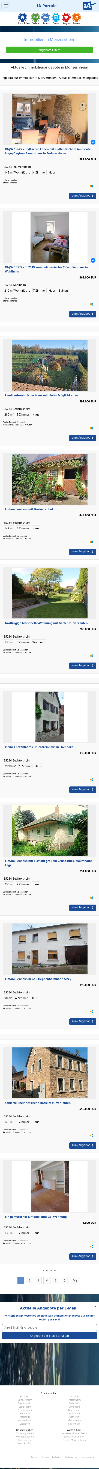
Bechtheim (74, 1403)
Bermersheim (24, 1403)
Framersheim (25, 1410)
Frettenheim (74, 1399)
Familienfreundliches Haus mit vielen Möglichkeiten (41, 395)
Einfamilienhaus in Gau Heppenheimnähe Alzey (38, 979)
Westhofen (74, 1396)
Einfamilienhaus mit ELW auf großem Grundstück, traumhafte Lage (48, 863)
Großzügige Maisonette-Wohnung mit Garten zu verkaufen (46, 623)
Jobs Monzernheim (74, 1436)
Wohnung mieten (25, 1433)
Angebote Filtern (49, 50)
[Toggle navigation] (6, 5)
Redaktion (57, 1457)
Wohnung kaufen (25, 1436)
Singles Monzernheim (74, 1440)
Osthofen (74, 1416)
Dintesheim (74, 1410)
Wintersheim (25, 1420)
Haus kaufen (24, 1443)
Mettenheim (74, 1420)
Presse (45, 1457)
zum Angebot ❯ (83, 195)
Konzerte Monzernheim (74, 1433)
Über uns (34, 1457)
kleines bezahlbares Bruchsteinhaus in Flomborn (39, 747)
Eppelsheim (25, 1406)
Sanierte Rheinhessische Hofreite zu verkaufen (38, 1103)
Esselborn (25, 1423)
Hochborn (24, 1396)
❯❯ (75, 1280)
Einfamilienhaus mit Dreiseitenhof (29, 509)
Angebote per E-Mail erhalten (49, 1336)
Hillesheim (74, 1413)
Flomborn (25, 1413)
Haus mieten (24, 1440)
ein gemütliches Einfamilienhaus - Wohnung (36, 1217)
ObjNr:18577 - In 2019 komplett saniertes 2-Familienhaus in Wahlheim (46, 269)
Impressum (88, 1457)
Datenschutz (72, 1457)
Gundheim (74, 1406)
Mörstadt (25, 1416)
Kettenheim (74, 1423)
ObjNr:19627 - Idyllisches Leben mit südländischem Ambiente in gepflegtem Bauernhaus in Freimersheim (48, 151)
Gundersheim (24, 1399)
